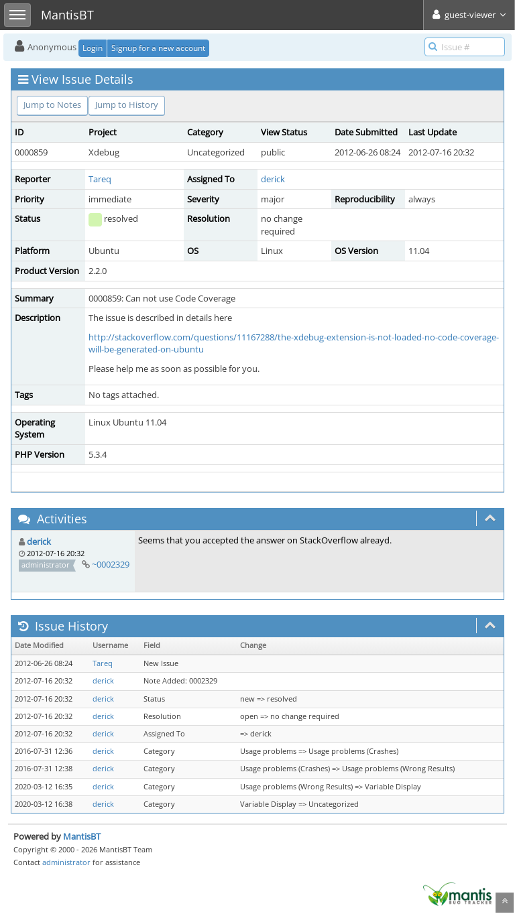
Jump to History (126, 105)
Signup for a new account (158, 48)
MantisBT (82, 836)
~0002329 (110, 564)
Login (92, 48)
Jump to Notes (52, 105)
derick (273, 179)
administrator (66, 862)
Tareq (100, 179)
